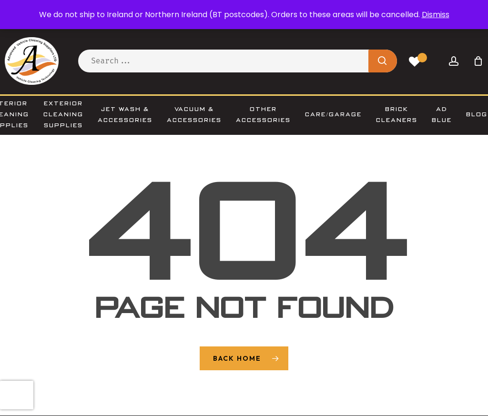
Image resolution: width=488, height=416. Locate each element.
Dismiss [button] (435, 14)
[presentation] (16, 395)
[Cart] (478, 61)
